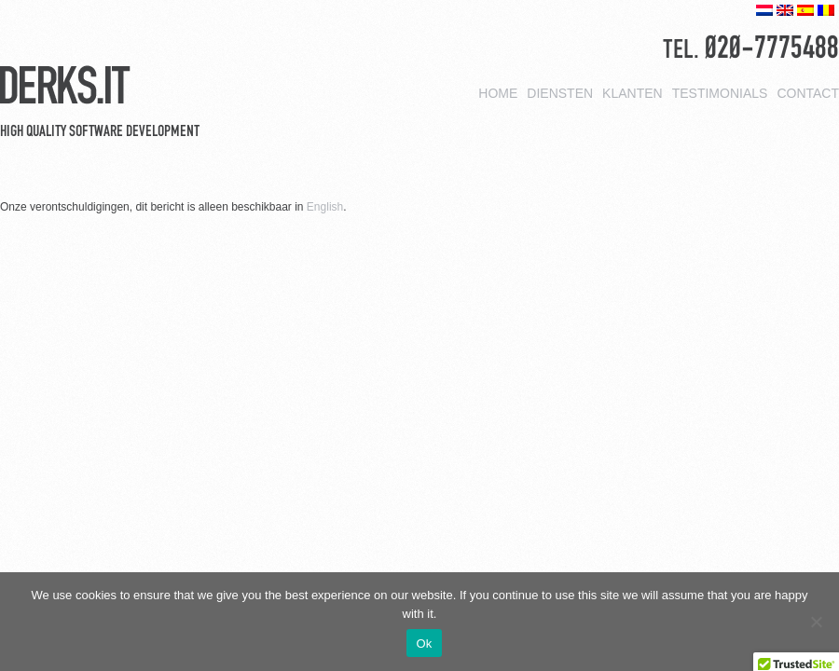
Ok (424, 643)
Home (497, 92)
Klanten (632, 92)
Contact (808, 92)
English (325, 206)
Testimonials (720, 92)
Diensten (560, 92)
